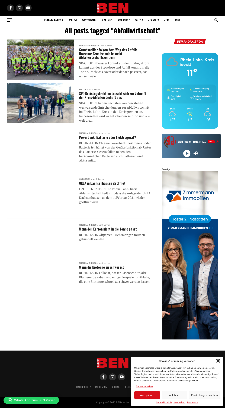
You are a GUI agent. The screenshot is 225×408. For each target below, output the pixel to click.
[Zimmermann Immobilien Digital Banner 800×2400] (190, 338)
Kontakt (116, 387)
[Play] (186, 153)
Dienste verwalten (144, 386)
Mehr (166, 20)
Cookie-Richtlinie (164, 402)
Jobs (177, 20)
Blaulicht (106, 20)
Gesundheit (123, 20)
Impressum (192, 402)
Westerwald (89, 20)
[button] (218, 361)
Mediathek (153, 20)
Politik (139, 20)
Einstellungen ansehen (204, 395)
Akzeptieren (147, 395)
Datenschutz (179, 402)
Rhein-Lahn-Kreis (53, 20)
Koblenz (73, 20)
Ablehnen (174, 395)
